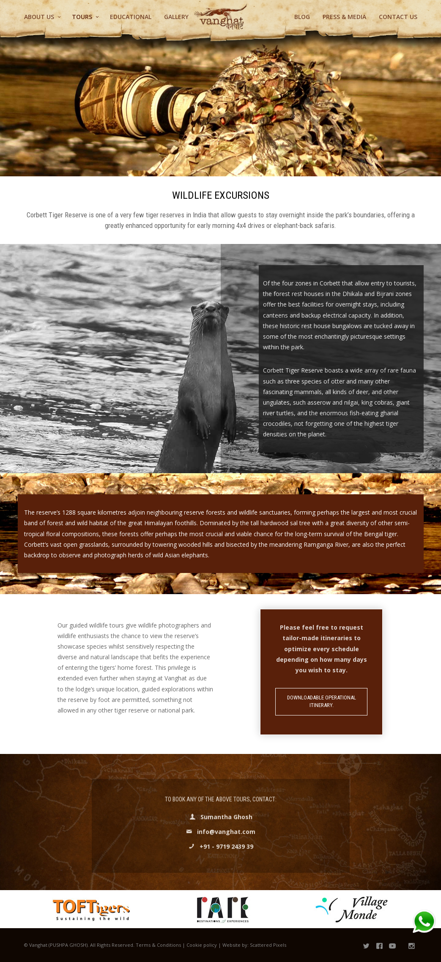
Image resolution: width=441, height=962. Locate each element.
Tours (82, 17)
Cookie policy (201, 945)
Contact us (398, 17)
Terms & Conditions (158, 945)
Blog (302, 17)
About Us (39, 17)
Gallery (176, 17)
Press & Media (344, 17)
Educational (130, 17)
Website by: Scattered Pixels (254, 945)
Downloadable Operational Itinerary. (321, 701)
